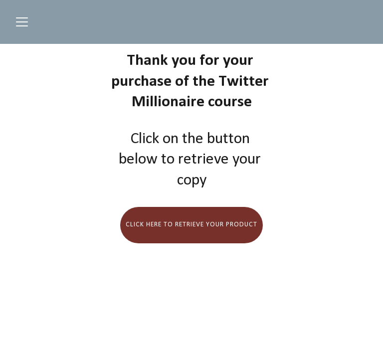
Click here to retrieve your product (191, 224)
